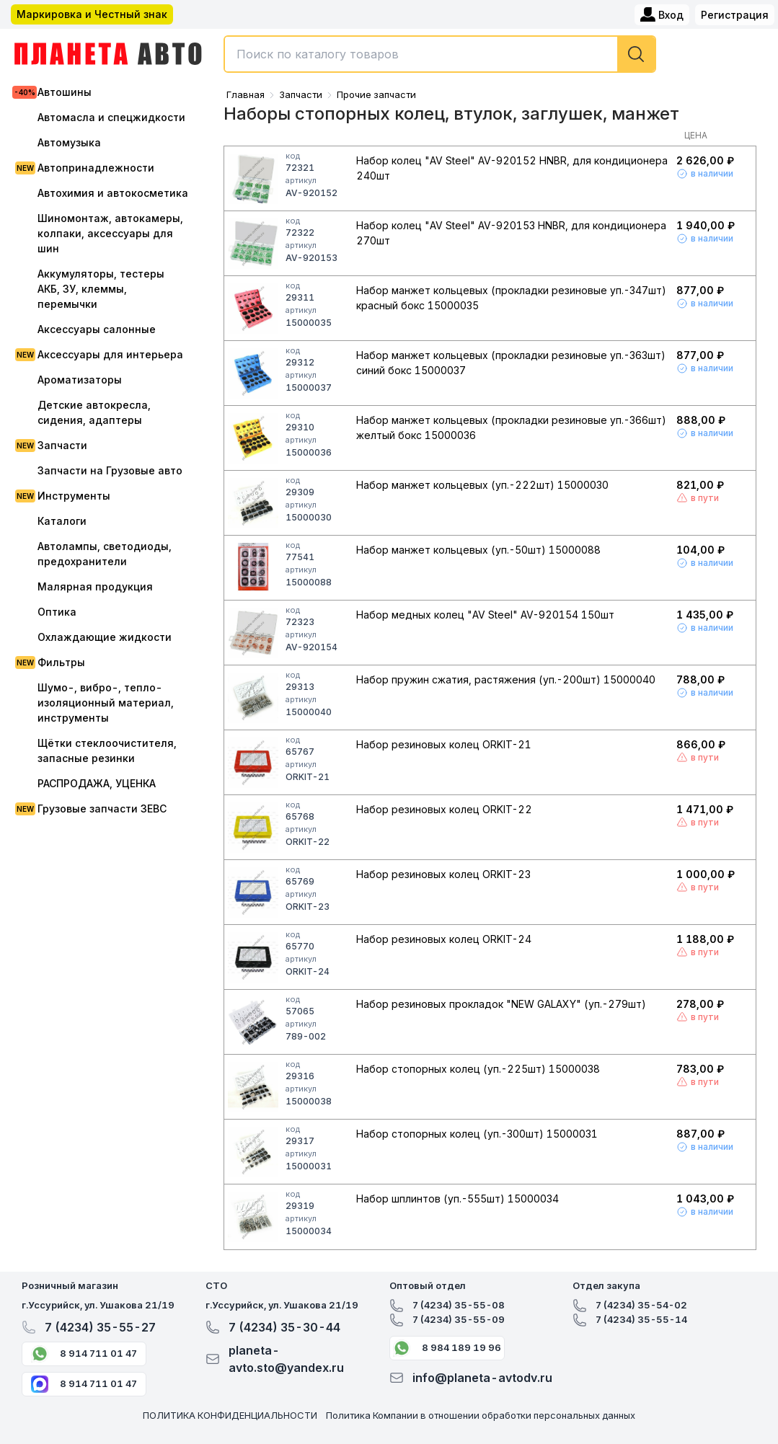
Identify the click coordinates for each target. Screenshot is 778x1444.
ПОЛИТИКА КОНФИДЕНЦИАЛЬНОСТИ (230, 1415)
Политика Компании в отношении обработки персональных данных (480, 1415)
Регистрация (735, 15)
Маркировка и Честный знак (92, 14)
